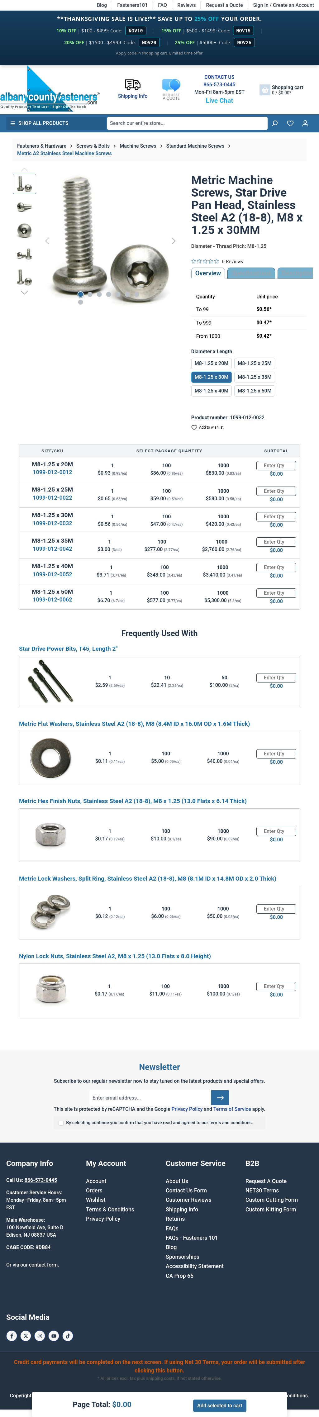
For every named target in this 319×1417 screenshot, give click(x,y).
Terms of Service (232, 1109)
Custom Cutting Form (271, 1200)
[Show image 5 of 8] (117, 294)
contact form (43, 1265)
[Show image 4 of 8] (108, 294)
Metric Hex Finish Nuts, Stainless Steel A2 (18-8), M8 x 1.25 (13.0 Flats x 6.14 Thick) (133, 801)
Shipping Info (182, 1209)
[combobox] (187, 123)
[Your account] (305, 123)
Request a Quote (224, 5)
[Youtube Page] (53, 1335)
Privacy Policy (186, 1109)
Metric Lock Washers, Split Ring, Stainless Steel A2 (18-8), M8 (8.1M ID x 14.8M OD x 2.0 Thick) (147, 878)
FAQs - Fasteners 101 (192, 1238)
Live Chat (219, 100)
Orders (94, 1190)
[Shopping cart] (281, 89)
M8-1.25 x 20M (211, 363)
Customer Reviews (188, 1200)
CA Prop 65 (179, 1276)
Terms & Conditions (110, 1209)
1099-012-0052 (52, 574)
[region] (96, 241)
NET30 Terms (262, 1190)
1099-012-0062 (52, 599)
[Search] (274, 123)
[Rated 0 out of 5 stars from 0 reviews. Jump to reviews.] (217, 261)
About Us (177, 1181)
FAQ (162, 5)
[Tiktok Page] (67, 1335)
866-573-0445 (219, 85)
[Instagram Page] (39, 1335)
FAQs (172, 1228)
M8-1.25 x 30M (211, 377)
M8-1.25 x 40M (211, 391)
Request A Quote (266, 1181)
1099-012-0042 (52, 548)
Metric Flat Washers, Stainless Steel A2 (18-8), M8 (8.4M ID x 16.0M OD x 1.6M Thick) (134, 723)
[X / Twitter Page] (25, 1335)
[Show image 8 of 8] (80, 302)
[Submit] (220, 1098)
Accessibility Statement (195, 1266)
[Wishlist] (290, 123)
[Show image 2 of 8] (89, 294)
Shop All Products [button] (39, 123)
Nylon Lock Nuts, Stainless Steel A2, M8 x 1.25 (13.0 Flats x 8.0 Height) (115, 956)
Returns (175, 1219)
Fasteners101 (132, 5)
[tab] (297, 273)
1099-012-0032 (52, 523)
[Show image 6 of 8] (127, 294)
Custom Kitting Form (270, 1209)
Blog (102, 5)
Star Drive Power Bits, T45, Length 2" (68, 648)
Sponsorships (182, 1257)
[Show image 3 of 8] (99, 294)
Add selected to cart (219, 1406)
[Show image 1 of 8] (80, 294)
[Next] (174, 241)
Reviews (186, 5)
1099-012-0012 (52, 472)
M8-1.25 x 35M (254, 377)
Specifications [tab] (251, 273)
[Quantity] (276, 465)
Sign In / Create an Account (283, 5)
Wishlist (96, 1200)
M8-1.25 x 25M (254, 363)
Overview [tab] (208, 273)
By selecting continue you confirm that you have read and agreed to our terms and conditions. (159, 1122)
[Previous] (47, 241)
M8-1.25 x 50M (254, 391)
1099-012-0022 (52, 497)
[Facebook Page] (11, 1335)
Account (96, 1181)
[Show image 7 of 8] (136, 294)
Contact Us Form (186, 1190)
